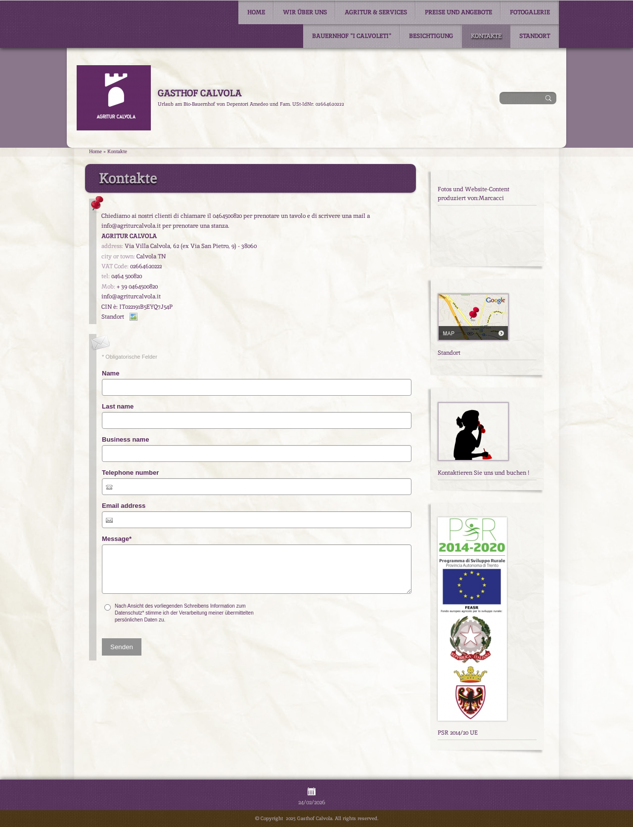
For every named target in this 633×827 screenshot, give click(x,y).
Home (256, 12)
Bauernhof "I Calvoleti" (351, 36)
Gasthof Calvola (199, 93)
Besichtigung (431, 36)
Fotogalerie (530, 12)
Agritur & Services (376, 12)
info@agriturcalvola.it (131, 296)
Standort (534, 36)
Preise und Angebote (458, 12)
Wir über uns (305, 12)
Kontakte (486, 36)
